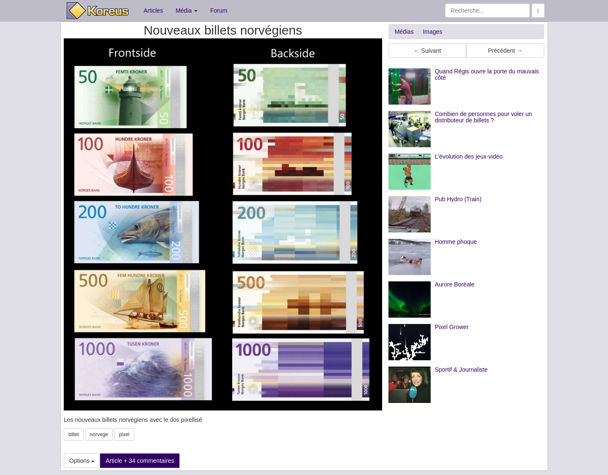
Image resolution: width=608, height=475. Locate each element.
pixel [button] (124, 434)
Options (82, 460)
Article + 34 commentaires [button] (140, 460)
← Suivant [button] (427, 50)
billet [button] (73, 434)
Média (187, 10)
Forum (218, 10)
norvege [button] (99, 434)
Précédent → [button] (505, 50)
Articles (153, 10)
